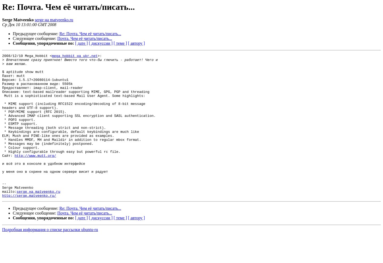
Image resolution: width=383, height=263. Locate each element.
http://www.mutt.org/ (35, 176)
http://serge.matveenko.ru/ (29, 224)
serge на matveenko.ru (54, 20)
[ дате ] (81, 43)
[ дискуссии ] (101, 43)
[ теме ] (120, 43)
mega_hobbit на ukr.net (75, 56)
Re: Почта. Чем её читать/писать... (90, 33)
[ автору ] (136, 43)
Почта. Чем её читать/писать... (84, 38)
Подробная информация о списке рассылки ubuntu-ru (50, 258)
